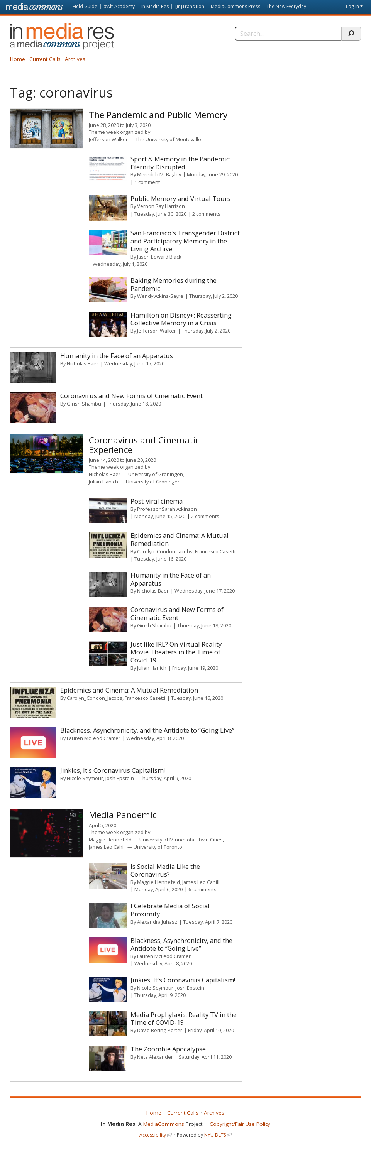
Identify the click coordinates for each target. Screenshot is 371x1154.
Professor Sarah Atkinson (167, 508)
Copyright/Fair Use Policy (240, 1123)
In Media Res (155, 6)
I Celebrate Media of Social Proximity (170, 909)
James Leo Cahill (107, 846)
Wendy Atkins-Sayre (160, 295)
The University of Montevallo (168, 139)
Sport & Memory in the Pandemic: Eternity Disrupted (180, 162)
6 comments (202, 889)
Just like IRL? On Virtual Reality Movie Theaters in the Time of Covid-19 (176, 652)
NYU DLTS (215, 1135)
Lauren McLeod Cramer (93, 738)
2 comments (206, 213)
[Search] (288, 34)
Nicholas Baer (82, 363)
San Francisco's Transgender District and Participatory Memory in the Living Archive (185, 240)
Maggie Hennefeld (110, 839)
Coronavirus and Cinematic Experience (144, 445)
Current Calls (45, 59)
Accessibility (152, 1135)
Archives (75, 59)
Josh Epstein (119, 778)
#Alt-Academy (119, 6)
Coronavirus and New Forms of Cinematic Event (131, 395)
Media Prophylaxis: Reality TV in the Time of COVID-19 (183, 1018)
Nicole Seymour (85, 778)
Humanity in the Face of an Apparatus (116, 355)
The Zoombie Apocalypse (168, 1048)
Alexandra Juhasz (157, 921)
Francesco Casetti (215, 551)
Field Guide (85, 6)
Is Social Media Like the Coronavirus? (165, 870)
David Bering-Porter (159, 1030)
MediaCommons (163, 1123)
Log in (352, 6)
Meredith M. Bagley (159, 174)
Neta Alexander (155, 1056)
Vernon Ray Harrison (161, 206)
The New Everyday (286, 6)
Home (17, 59)
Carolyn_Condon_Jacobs (165, 551)
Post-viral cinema (156, 501)
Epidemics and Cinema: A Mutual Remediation (179, 539)
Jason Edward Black (159, 256)
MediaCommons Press (235, 6)
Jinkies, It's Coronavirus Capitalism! (112, 770)
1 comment (147, 182)
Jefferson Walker (108, 139)
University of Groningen (155, 474)
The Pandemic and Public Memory (158, 115)
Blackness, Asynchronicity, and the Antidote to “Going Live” (147, 730)
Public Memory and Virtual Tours (180, 198)
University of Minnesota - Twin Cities (181, 839)
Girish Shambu (84, 403)
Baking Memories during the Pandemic (173, 284)
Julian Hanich (103, 481)
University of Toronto (158, 846)
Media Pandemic (122, 815)
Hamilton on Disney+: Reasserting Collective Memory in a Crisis (181, 319)
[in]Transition (189, 6)
